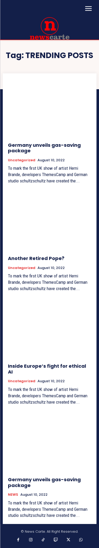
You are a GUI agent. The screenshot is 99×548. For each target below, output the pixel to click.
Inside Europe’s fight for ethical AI (47, 369)
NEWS (13, 495)
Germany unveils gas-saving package (44, 148)
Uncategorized (21, 160)
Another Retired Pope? (36, 258)
